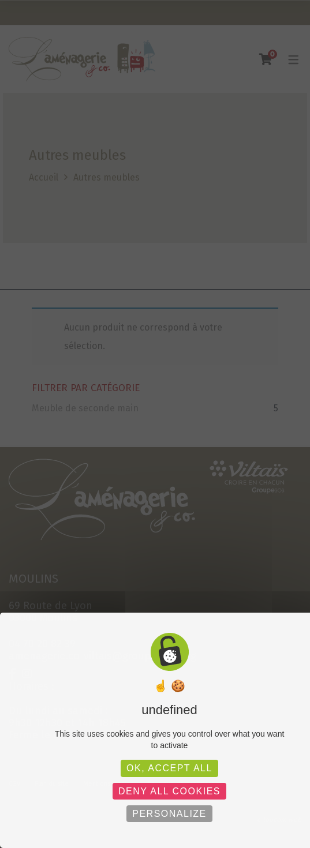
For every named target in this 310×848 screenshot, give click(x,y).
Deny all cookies (169, 791)
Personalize (169, 814)
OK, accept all (169, 768)
